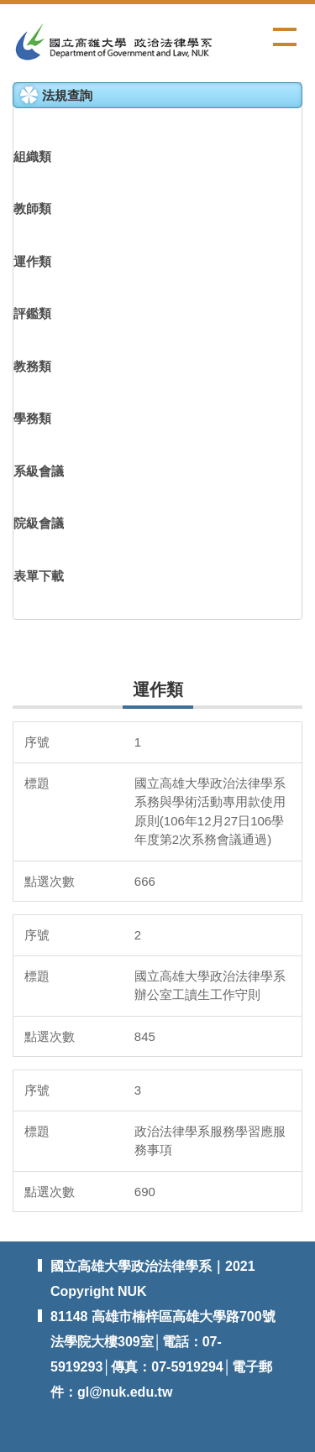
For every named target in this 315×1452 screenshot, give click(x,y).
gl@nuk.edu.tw (124, 1392)
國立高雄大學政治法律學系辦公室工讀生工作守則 (210, 985)
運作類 (32, 261)
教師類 (32, 208)
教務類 (32, 366)
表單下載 (38, 576)
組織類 (32, 156)
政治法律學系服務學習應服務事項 (210, 1141)
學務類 (32, 418)
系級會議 (38, 471)
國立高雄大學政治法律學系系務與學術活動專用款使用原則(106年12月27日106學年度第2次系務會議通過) (210, 811)
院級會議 (38, 523)
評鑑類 (32, 313)
